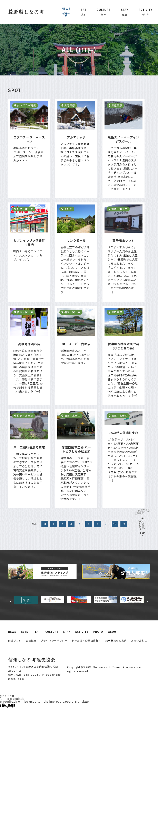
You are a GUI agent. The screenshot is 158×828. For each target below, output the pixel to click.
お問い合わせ (139, 640)
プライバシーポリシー (54, 640)
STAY (66, 631)
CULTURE (51, 631)
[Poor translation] (10, 706)
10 (115, 524)
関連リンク (15, 640)
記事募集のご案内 (116, 640)
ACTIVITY (81, 631)
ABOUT (113, 631)
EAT (37, 631)
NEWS (12, 631)
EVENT (25, 631)
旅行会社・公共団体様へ (86, 640)
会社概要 (31, 640)
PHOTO (98, 631)
